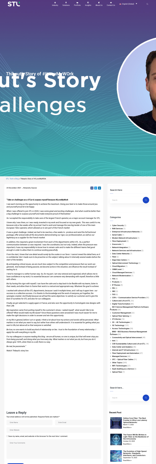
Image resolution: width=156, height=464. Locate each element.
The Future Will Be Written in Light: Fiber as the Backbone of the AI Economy (136, 437)
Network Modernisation (121, 276)
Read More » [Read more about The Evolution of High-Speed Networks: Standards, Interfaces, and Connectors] (127, 460)
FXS (113, 279)
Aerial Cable (117, 235)
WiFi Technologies (119, 366)
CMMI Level (116, 269)
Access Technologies (120, 329)
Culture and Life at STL (121, 301)
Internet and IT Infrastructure (123, 350)
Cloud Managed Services (122, 272)
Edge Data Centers (119, 260)
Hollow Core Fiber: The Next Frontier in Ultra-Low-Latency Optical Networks (135, 420)
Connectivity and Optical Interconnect (127, 337)
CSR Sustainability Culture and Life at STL (128, 344)
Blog (17, 179)
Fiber (114, 257)
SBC (113, 291)
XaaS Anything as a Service (123, 369)
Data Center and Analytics (122, 347)
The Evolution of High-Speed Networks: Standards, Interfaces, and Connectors (134, 453)
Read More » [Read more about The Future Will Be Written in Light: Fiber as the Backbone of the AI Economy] (127, 444)
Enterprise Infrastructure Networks (126, 232)
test (113, 341)
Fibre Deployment (119, 241)
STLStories (116, 319)
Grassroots (116, 244)
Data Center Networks (121, 254)
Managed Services (119, 356)
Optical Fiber (117, 372)
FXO (113, 294)
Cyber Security (118, 225)
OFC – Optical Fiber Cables (122, 359)
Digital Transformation (121, 304)
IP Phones (116, 285)
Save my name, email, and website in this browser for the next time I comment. (38, 436)
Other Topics (117, 363)
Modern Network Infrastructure (124, 238)
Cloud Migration (118, 266)
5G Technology (118, 325)
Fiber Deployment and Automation (125, 353)
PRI (113, 288)
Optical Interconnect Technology (125, 263)
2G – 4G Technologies (121, 322)
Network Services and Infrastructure (126, 251)
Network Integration (120, 247)
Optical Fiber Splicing (120, 316)
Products (115, 282)
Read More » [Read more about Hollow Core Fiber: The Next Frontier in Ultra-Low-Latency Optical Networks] (127, 427)
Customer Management (121, 313)
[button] (55, 4)
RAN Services (117, 229)
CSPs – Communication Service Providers (129, 298)
